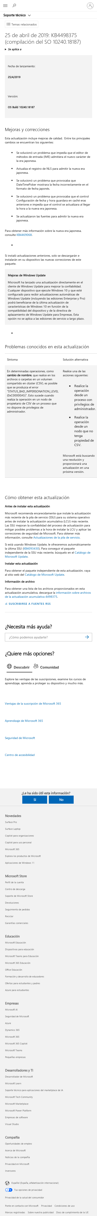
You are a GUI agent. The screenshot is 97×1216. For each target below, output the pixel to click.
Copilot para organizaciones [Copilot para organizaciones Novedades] (19, 835)
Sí (35, 800)
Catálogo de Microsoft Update (44, 574)
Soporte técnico (15, 15)
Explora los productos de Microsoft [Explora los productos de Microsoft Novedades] (23, 856)
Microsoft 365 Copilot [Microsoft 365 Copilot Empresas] (16, 1043)
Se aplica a (14, 49)
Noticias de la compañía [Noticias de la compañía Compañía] (17, 1157)
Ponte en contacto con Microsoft (21, 1205)
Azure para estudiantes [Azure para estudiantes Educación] (17, 990)
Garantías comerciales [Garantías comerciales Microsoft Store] (16, 923)
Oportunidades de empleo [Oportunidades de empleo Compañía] (18, 1143)
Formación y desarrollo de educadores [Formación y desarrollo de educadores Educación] (24, 976)
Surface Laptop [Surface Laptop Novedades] (12, 828)
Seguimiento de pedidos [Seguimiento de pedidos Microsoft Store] (17, 909)
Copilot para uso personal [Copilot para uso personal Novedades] (18, 842)
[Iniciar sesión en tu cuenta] (90, 6)
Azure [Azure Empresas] (8, 1023)
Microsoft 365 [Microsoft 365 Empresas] (12, 1036)
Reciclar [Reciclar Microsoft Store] (9, 916)
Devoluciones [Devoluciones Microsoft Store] (12, 902)
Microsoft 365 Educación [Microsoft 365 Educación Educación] (17, 962)
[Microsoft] (48, 3)
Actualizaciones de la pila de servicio (56, 537)
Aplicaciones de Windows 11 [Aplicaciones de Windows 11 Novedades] (19, 862)
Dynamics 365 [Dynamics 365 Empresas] (12, 1029)
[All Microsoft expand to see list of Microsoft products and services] (5, 6)
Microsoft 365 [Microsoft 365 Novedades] (12, 849)
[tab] (19, 667)
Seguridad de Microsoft (20, 738)
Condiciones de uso (65, 1205)
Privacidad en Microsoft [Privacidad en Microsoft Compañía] (17, 1164)
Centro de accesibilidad (20, 755)
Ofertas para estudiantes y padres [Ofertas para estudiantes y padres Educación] (22, 983)
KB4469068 (24, 235)
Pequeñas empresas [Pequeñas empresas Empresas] (15, 1057)
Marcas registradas (15, 1212)
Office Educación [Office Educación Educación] (13, 969)
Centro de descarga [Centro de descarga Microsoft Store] (15, 889)
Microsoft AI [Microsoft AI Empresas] (11, 1009)
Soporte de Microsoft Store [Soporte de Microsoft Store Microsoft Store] (19, 895)
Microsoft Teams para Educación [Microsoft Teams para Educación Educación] (22, 956)
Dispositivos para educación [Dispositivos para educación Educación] (19, 949)
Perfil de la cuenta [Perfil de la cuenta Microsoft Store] (14, 882)
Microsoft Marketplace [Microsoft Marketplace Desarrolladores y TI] (16, 1103)
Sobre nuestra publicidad (40, 1212)
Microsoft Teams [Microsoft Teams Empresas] (13, 1050)
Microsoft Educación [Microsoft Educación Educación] (15, 942)
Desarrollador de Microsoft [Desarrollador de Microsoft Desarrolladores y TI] (19, 1076)
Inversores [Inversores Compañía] (10, 1170)
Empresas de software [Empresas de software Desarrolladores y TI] (16, 1117)
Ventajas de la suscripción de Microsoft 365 (33, 703)
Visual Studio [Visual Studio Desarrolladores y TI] (12, 1124)
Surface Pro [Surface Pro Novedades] (11, 822)
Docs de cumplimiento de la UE (72, 1212)
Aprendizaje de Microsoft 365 (24, 721)
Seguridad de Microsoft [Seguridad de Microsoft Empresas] (17, 1016)
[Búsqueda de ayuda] (14, 5)
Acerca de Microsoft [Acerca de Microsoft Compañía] (15, 1150)
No (61, 800)
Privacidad (46, 1205)
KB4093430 (31, 548)
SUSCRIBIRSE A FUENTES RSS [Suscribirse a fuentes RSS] (30, 603)
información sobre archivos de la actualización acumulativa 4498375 (48, 595)
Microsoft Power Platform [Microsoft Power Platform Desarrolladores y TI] (18, 1110)
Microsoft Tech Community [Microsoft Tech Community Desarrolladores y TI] (19, 1096)
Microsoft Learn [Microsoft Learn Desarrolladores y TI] (13, 1083)
